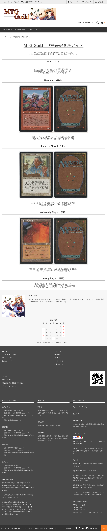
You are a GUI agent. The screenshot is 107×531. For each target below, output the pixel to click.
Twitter (38, 29)
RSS (3, 380)
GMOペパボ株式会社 (36, 528)
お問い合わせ (20, 29)
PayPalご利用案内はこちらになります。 (85, 471)
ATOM (9, 380)
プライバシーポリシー (10, 386)
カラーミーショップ (7, 528)
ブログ (30, 29)
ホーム (4, 37)
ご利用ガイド (7, 29)
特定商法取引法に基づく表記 (12, 383)
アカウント (73, 2)
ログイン (87, 2)
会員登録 (100, 2)
